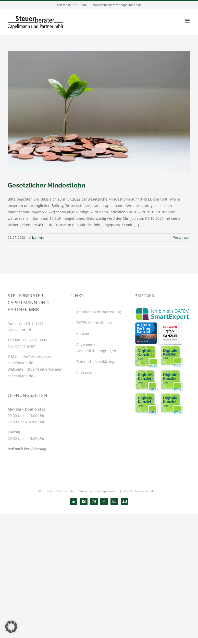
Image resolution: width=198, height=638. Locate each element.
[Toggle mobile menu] (187, 20)
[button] (11, 626)
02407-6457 (25, 346)
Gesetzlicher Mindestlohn (46, 185)
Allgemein (36, 237)
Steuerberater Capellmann (98, 491)
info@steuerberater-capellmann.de (117, 5)
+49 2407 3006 (34, 340)
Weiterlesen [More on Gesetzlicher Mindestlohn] (181, 237)
